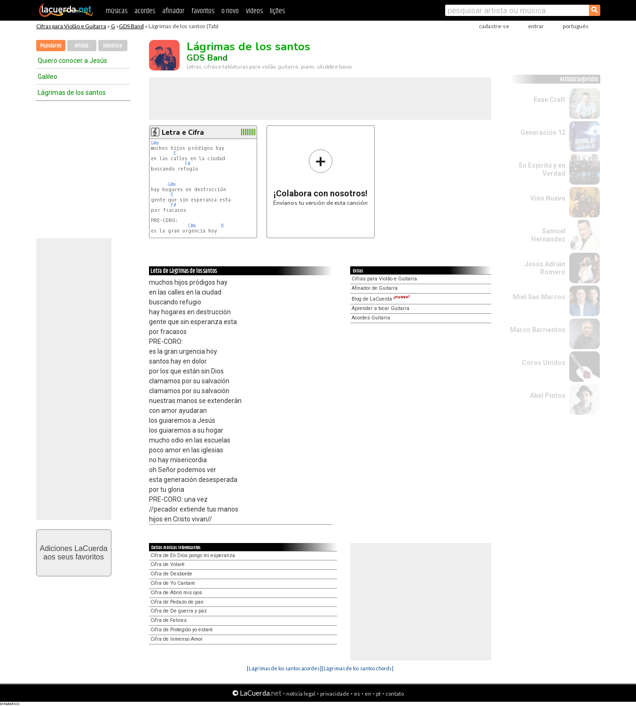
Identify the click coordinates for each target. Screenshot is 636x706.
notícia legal (300, 693)
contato (394, 693)
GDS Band (131, 26)
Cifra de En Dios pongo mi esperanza (192, 555)
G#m (154, 143)
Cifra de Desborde (171, 574)
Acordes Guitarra (371, 318)
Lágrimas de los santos (72, 92)
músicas (116, 11)
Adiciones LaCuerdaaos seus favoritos (73, 552)
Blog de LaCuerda (381, 299)
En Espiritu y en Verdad (542, 169)
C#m (192, 226)
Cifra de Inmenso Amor (176, 639)
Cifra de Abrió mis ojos (176, 593)
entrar (536, 26)
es (357, 693)
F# (187, 164)
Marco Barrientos (537, 330)
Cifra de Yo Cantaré (172, 583)
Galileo (47, 76)
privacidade (334, 693)
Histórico (112, 45)
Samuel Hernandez (548, 235)
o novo (230, 11)
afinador (173, 11)
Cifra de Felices (168, 620)
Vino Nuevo (547, 198)
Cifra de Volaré (167, 564)
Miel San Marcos (539, 297)
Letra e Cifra (183, 132)
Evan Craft (549, 99)
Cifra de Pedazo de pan (177, 602)
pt (378, 693)
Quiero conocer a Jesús (72, 60)
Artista (81, 45)
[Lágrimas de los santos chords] (357, 668)
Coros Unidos (543, 362)
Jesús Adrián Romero (545, 268)
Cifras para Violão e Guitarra (71, 26)
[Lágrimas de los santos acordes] (284, 668)
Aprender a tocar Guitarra (380, 308)
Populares (50, 45)
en (368, 693)
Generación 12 (542, 132)
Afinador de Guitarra (375, 288)
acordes (144, 11)
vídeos (254, 11)
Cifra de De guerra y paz (178, 611)
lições (277, 11)
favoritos (202, 11)
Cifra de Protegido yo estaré (181, 630)
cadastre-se (494, 26)
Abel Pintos (547, 395)
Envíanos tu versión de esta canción (320, 177)
